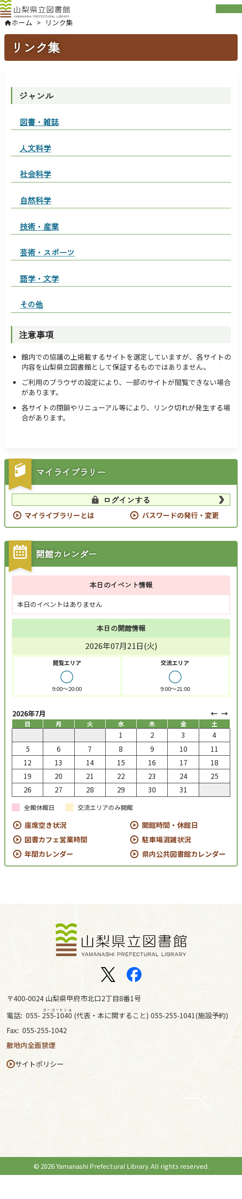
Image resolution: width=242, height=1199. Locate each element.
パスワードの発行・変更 (180, 539)
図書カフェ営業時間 (55, 864)
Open (229, 12)
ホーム (26, 31)
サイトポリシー (42, 1088)
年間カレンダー (48, 878)
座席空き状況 (45, 849)
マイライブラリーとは (59, 539)
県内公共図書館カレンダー (184, 878)
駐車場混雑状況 (166, 864)
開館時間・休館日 (170, 849)
